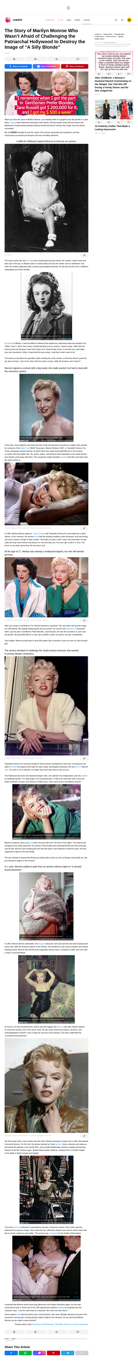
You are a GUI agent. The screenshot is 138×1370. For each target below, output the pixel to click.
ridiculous (70, 629)
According (9, 343)
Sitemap (120, 36)
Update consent (99, 39)
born (28, 261)
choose (14, 767)
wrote (36, 537)
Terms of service (111, 36)
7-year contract (38, 534)
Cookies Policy (99, 36)
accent (58, 1144)
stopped (41, 944)
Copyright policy (119, 34)
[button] (99, 74)
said (6, 770)
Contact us (98, 34)
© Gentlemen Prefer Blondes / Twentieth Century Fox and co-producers (26, 620)
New (60, 20)
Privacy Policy (108, 34)
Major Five (24, 448)
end (31, 843)
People (97, 94)
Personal (49, 20)
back (59, 1027)
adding (61, 1308)
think (18, 1314)
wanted (84, 776)
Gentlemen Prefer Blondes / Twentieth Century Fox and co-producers (60, 1324)
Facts (97, 133)
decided (63, 457)
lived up (17, 1227)
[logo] (13, 20)
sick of (77, 767)
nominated (53, 1233)
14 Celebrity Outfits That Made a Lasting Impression (112, 128)
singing (13, 123)
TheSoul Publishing (110, 42)
